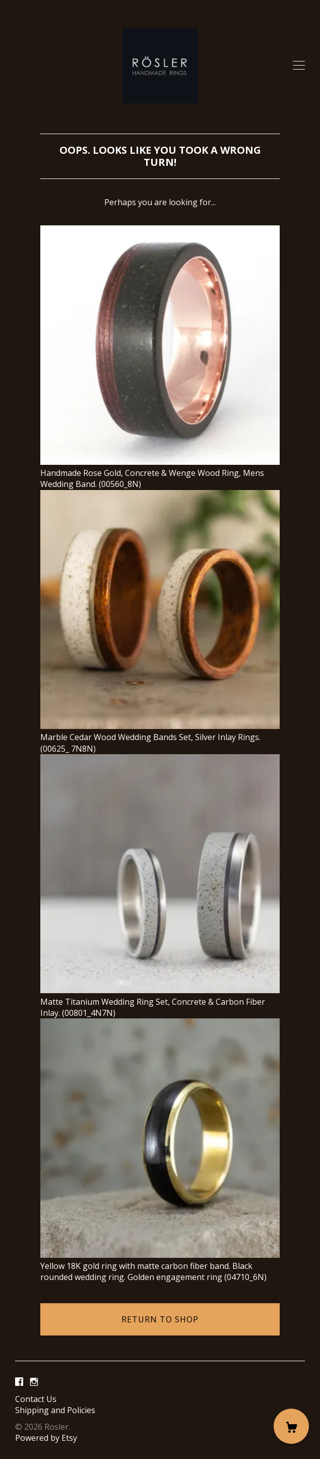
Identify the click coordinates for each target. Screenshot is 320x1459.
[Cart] (291, 1426)
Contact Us (35, 1399)
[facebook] (19, 1381)
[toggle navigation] (299, 65)
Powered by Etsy (46, 1437)
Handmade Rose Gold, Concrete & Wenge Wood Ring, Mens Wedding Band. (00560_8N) (159, 473)
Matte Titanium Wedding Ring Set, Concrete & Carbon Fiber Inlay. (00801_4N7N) (159, 1001)
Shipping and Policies (55, 1410)
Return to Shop (160, 1319)
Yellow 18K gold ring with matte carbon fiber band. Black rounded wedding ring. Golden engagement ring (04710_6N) (159, 1266)
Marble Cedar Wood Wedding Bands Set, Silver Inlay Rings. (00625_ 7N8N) (159, 737)
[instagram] (34, 1381)
